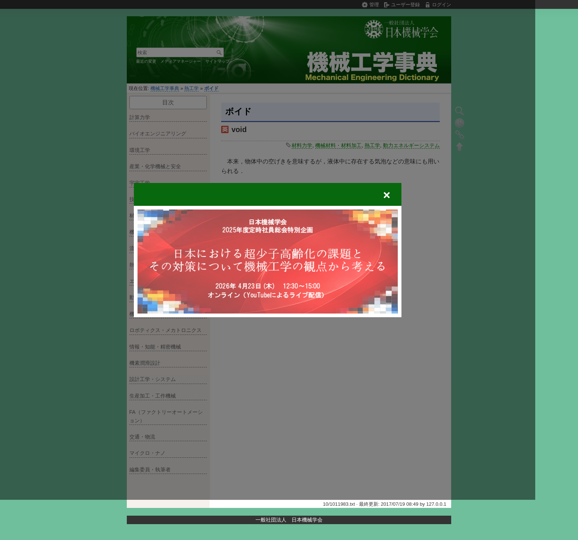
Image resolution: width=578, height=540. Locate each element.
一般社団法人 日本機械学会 (289, 520)
